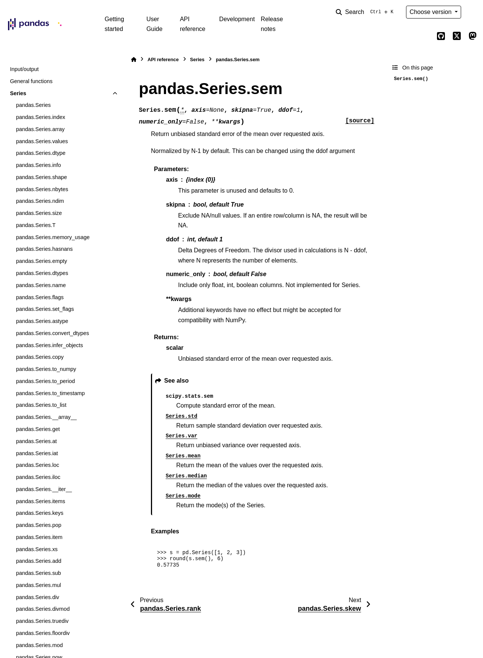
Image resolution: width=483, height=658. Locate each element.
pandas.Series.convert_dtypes (52, 333)
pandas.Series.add (38, 561)
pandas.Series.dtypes (42, 273)
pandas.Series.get (38, 429)
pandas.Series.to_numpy (46, 369)
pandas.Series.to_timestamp (50, 393)
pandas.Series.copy (39, 357)
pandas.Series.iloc (38, 477)
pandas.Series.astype (42, 321)
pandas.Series (33, 105)
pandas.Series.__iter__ (44, 489)
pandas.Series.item (39, 537)
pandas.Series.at (36, 441)
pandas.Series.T (35, 225)
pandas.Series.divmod (42, 609)
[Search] (366, 12)
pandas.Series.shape (41, 177)
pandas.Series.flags (39, 297)
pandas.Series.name (41, 285)
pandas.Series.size (39, 213)
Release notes (272, 24)
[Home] (133, 59)
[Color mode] (472, 12)
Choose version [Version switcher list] (431, 12)
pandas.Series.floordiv (42, 633)
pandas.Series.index (40, 117)
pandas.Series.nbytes (42, 189)
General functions (31, 81)
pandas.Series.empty (41, 261)
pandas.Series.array (40, 129)
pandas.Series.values (42, 141)
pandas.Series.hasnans (44, 249)
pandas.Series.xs (36, 549)
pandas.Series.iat (37, 453)
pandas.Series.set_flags (45, 309)
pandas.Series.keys (39, 513)
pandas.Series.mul (38, 585)
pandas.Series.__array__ (46, 417)
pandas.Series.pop (38, 525)
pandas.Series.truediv (42, 621)
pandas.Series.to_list (41, 405)
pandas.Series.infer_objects (49, 345)
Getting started (114, 24)
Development (237, 19)
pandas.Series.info (38, 165)
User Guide (154, 24)
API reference (193, 24)
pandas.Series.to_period (45, 381)
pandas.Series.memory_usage (52, 237)
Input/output (24, 69)
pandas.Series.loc (37, 465)
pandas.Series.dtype (40, 153)
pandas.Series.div (37, 597)
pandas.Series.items (40, 501)
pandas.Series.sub (38, 573)
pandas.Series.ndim (40, 201)
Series (18, 93)
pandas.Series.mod (39, 645)
